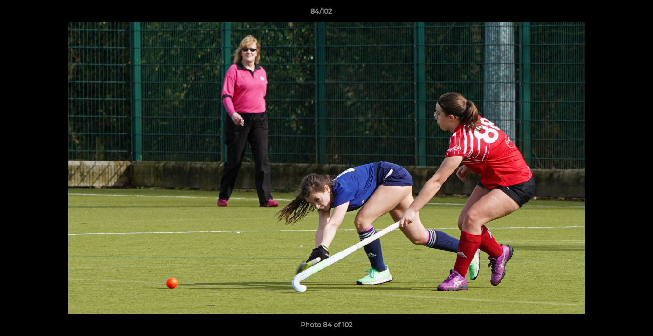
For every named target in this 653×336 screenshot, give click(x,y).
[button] (613, 13)
